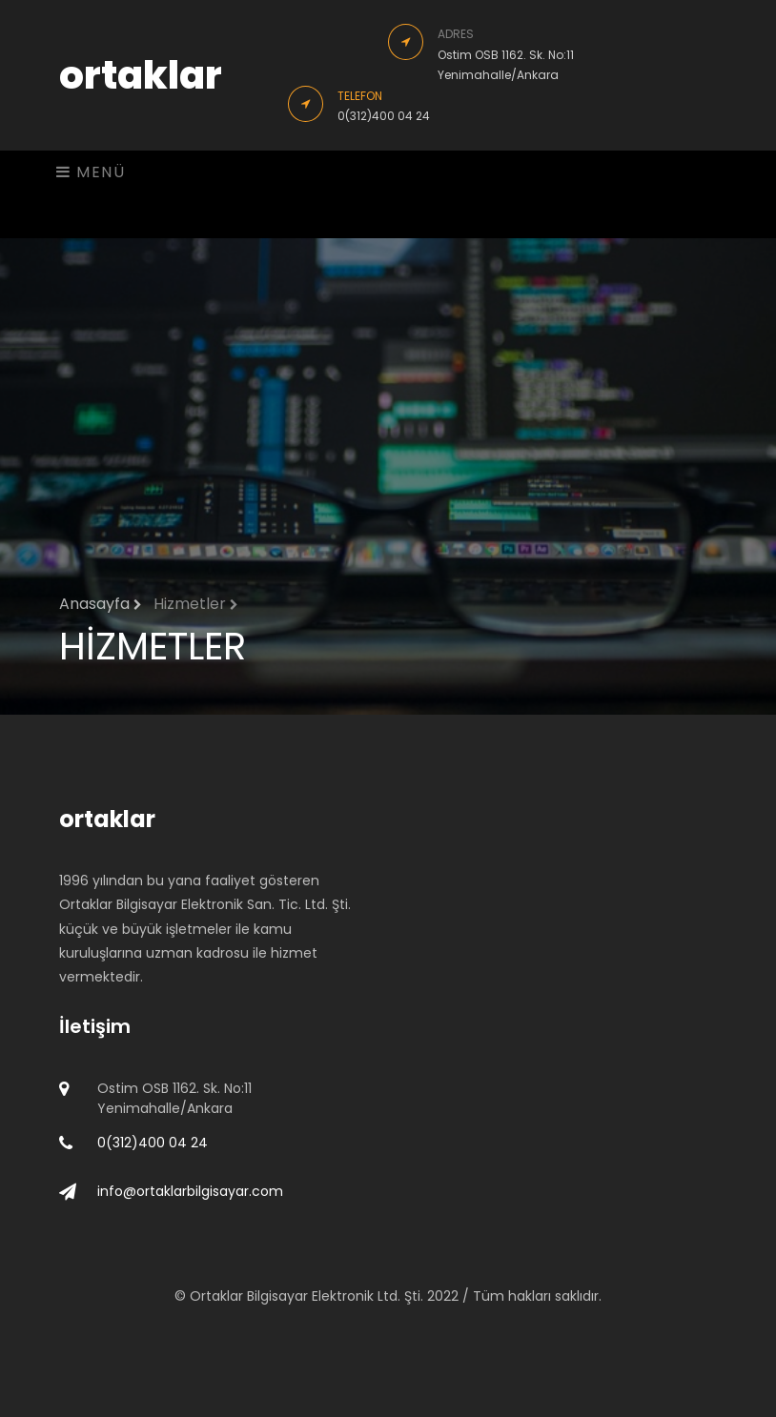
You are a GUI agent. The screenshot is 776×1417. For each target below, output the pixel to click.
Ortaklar (218, 1296)
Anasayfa (100, 604)
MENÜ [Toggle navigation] (91, 172)
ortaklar (140, 75)
